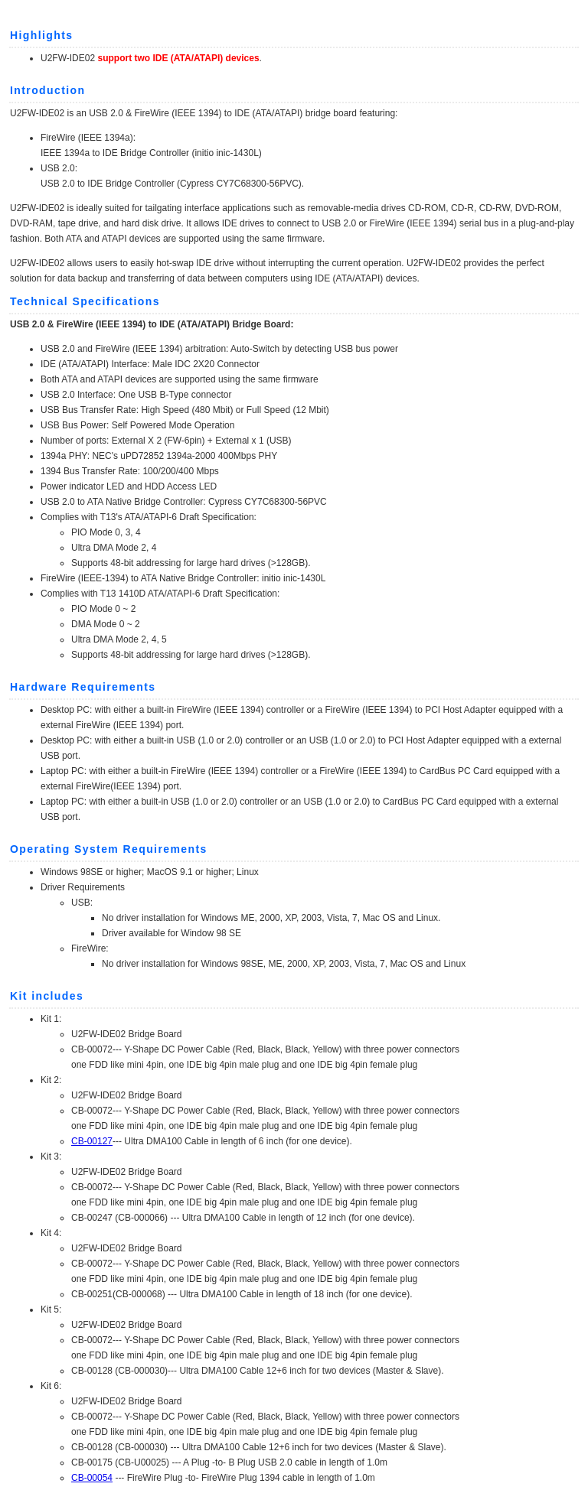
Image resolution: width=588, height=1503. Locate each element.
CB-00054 (92, 1477)
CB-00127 (92, 1141)
